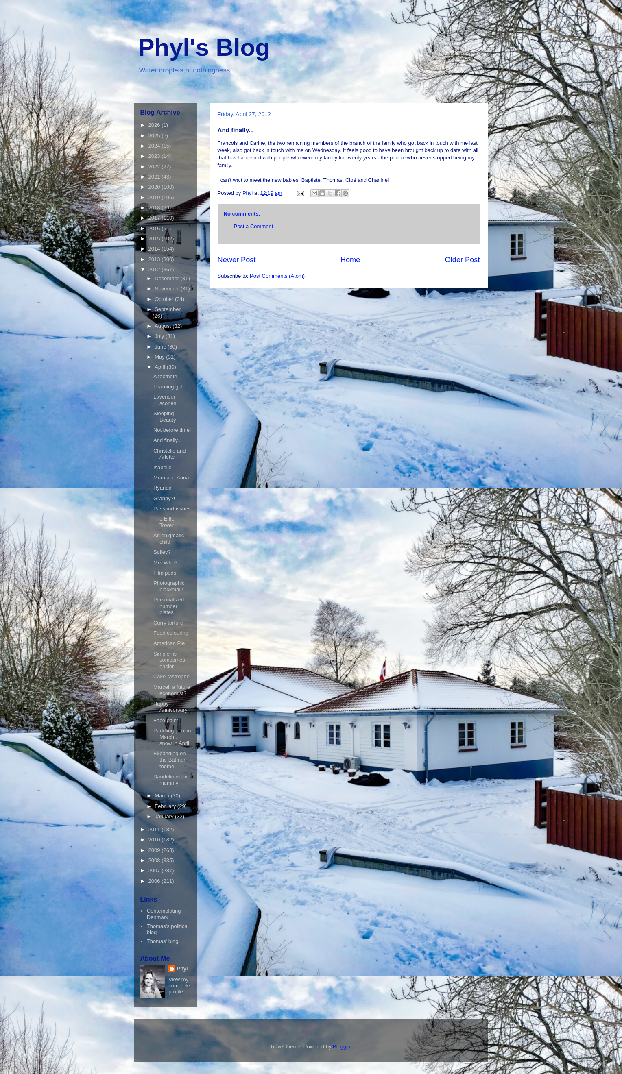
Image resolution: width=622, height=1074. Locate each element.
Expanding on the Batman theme (170, 759)
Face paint (165, 720)
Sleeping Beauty (164, 416)
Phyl (182, 968)
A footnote (165, 376)
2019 (155, 197)
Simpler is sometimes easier (169, 660)
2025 (155, 136)
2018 (155, 208)
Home (350, 260)
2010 (155, 840)
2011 (155, 829)
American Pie (169, 643)
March (163, 796)
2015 (155, 238)
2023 (155, 156)
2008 (155, 860)
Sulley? (162, 552)
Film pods (164, 573)
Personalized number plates (168, 606)
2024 (155, 146)
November (168, 288)
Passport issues (172, 508)
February (166, 806)
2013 (155, 259)
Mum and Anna (171, 478)
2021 (155, 177)
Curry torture (168, 623)
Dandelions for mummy (170, 779)
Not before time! (172, 430)
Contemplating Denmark (164, 914)
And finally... (167, 440)
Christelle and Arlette (169, 454)
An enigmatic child (168, 538)
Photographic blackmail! (169, 586)
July (160, 336)
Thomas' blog (163, 941)
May (160, 357)
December (168, 278)
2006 (155, 881)
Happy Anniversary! (171, 707)
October (165, 299)
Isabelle (162, 467)
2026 (155, 125)
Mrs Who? (165, 563)
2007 (155, 870)
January (165, 816)
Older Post (462, 260)
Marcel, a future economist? (171, 690)
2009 (155, 850)
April (161, 367)
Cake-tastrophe (171, 676)
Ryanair (162, 488)
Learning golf (168, 386)
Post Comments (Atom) (277, 276)
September (168, 309)
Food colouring (170, 633)
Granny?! (164, 498)
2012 (155, 269)
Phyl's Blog (204, 47)
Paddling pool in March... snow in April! (172, 737)
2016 (155, 228)
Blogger (342, 1047)
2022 (155, 166)
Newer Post (237, 260)
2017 (155, 218)
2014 (155, 249)
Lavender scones (164, 400)
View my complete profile (179, 985)
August (163, 326)
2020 (155, 187)
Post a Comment (253, 226)
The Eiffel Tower (164, 522)
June (161, 347)
